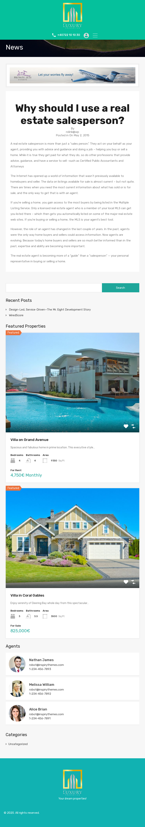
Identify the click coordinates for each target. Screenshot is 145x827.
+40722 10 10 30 (67, 35)
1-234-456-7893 (40, 669)
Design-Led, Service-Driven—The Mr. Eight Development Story (50, 309)
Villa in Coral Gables (27, 595)
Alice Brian (38, 709)
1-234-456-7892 (40, 693)
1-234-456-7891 (39, 718)
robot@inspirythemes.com (46, 665)
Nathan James (41, 660)
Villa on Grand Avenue (29, 440)
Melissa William (41, 685)
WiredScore (16, 315)
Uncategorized (18, 744)
